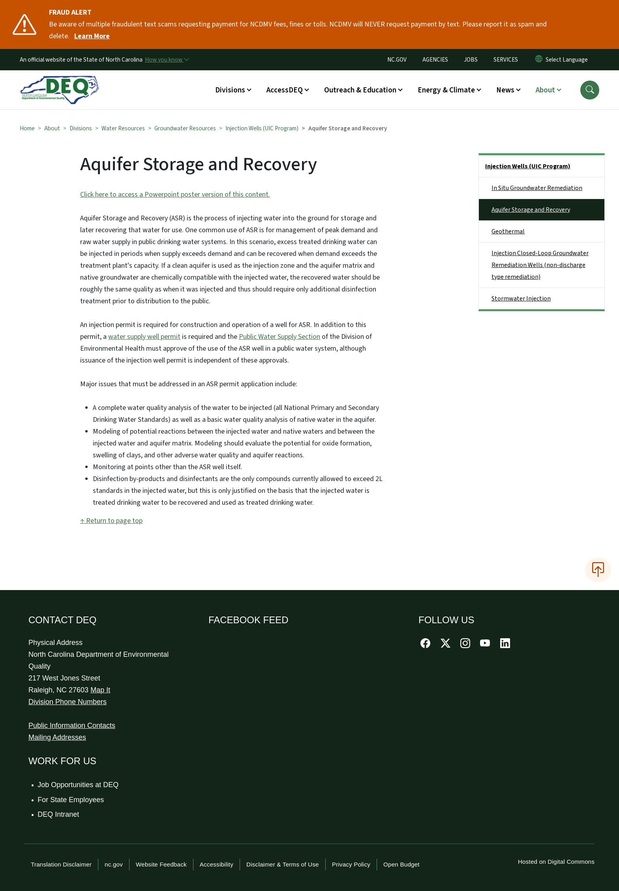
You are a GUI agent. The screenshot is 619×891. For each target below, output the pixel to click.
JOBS (471, 59)
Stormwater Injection (521, 298)
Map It (100, 690)
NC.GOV (397, 59)
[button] (589, 90)
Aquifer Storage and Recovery (530, 209)
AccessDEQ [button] (284, 90)
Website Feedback (161, 864)
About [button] (545, 90)
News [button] (505, 90)
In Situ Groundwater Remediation (536, 188)
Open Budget (401, 864)
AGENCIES (435, 59)
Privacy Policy (351, 864)
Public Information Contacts (71, 725)
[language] (568, 60)
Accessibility (216, 864)
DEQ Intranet (58, 814)
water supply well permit (144, 337)
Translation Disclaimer (61, 864)
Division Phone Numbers (67, 702)
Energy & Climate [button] (446, 90)
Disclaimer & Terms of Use (282, 864)
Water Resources (123, 128)
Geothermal (508, 231)
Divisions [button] (230, 90)
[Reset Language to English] (538, 60)
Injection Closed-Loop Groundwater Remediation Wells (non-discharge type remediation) (540, 265)
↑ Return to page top (111, 521)
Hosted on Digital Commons (556, 861)
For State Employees (71, 800)
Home (27, 128)
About (52, 128)
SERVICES (505, 59)
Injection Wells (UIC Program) (261, 128)
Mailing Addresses (57, 737)
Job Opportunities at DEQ (78, 785)
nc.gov (114, 864)
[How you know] (166, 60)
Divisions (80, 128)
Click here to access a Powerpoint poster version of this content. (175, 194)
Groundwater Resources (185, 128)
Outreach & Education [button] (360, 90)
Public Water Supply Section (279, 337)
